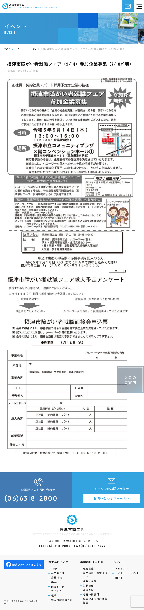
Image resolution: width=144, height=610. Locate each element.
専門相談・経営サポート (95, 574)
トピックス (122, 568)
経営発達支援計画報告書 (95, 600)
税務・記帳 (90, 581)
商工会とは (58, 573)
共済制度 (88, 590)
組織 (54, 595)
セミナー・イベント (127, 573)
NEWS (119, 577)
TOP (54, 568)
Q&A (54, 582)
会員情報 (56, 577)
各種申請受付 (91, 594)
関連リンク (58, 586)
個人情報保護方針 (62, 600)
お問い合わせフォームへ (111, 498)
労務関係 (88, 585)
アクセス (56, 591)
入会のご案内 (130, 380)
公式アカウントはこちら (23, 564)
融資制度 (88, 568)
